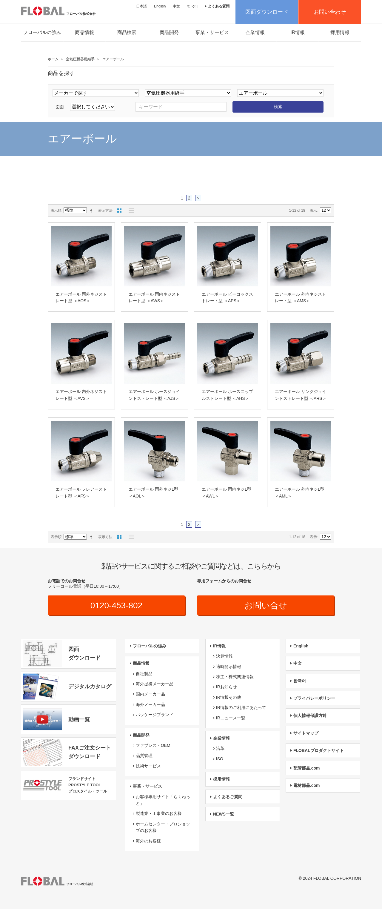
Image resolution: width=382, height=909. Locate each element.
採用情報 (339, 32)
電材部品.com (306, 785)
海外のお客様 (148, 841)
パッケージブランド (154, 714)
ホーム (53, 59)
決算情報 (224, 656)
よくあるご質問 (227, 796)
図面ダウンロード (266, 12)
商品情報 (84, 32)
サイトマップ (305, 733)
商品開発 (169, 32)
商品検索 (126, 32)
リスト (129, 210)
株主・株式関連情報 (235, 676)
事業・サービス (212, 32)
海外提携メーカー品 (154, 683)
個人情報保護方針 (310, 715)
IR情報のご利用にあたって (241, 707)
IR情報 (297, 32)
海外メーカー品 (150, 704)
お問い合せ (265, 605)
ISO (219, 758)
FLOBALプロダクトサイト (318, 750)
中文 (176, 6)
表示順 (56, 210)
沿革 (220, 748)
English (160, 6)
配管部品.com (306, 768)
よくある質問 (218, 6)
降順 (92, 210)
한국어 (192, 6)
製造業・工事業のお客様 (159, 813)
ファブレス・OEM (153, 745)
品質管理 (144, 755)
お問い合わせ (330, 12)
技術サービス (148, 766)
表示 (313, 210)
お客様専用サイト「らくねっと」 (163, 800)
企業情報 (255, 32)
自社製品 (144, 673)
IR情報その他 (228, 697)
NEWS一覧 (223, 814)
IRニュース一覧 (230, 717)
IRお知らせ (226, 686)
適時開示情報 (228, 666)
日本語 (141, 6)
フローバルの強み (42, 32)
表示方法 (105, 210)
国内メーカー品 (150, 694)
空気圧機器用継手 (80, 59)
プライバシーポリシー (314, 698)
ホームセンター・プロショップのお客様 (163, 827)
